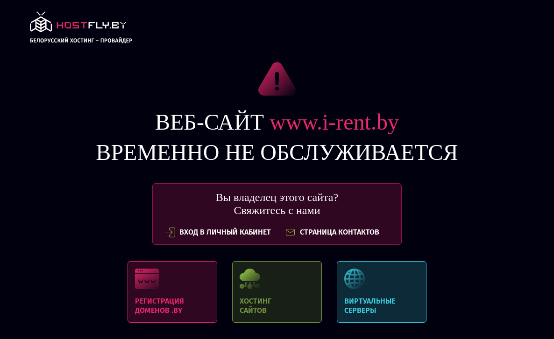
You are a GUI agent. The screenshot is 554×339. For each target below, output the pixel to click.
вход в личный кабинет (217, 232)
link (81, 30)
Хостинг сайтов (277, 292)
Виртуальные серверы (381, 292)
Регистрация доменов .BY (172, 292)
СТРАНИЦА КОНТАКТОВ (332, 232)
